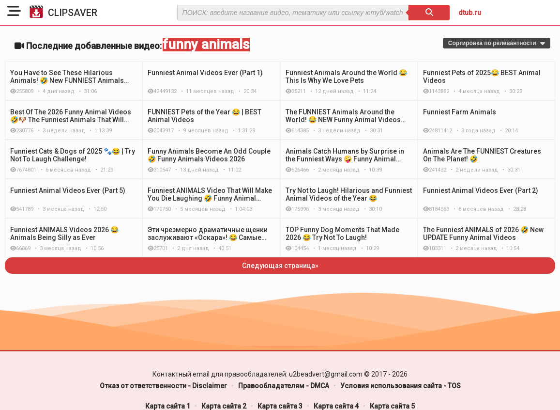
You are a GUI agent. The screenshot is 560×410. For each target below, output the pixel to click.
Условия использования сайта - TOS (400, 386)
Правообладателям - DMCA (283, 386)
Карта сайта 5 (392, 406)
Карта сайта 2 (223, 406)
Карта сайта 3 (280, 406)
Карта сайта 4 (336, 406)
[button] (14, 12)
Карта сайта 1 (167, 406)
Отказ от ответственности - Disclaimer (163, 386)
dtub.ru (469, 12)
